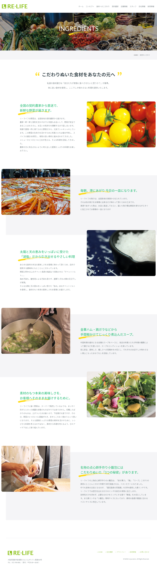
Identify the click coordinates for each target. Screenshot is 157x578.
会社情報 (142, 6)
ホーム (80, 6)
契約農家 (115, 6)
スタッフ (133, 6)
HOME (100, 552)
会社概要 (109, 552)
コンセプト (90, 6)
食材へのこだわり (103, 6)
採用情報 (151, 6)
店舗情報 (124, 6)
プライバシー (121, 552)
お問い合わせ (144, 552)
